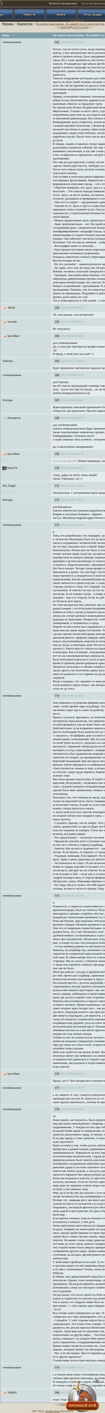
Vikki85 (12, 1392)
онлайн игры (52, 1411)
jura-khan (13, 335)
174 (57, 695)
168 (57, 417)
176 (57, 1073)
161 (57, 42)
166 (57, 375)
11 (76, 27)
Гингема (7, 361)
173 (57, 524)
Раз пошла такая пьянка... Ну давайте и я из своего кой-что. (70, 24)
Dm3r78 (12, 468)
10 (73, 27)
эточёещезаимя (11, 42)
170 (57, 468)
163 (57, 321)
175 (57, 895)
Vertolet (12, 321)
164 (57, 335)
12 (80, 27)
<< (56, 27)
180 (57, 1392)
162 (57, 307)
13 (83, 27)
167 (57, 400)
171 (57, 485)
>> (92, 27)
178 (57, 1109)
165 (57, 361)
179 (57, 1367)
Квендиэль (14, 417)
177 (57, 1087)
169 (57, 453)
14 (86, 27)
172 (57, 499)
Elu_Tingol (8, 485)
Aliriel (11, 307)
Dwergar (7, 400)
